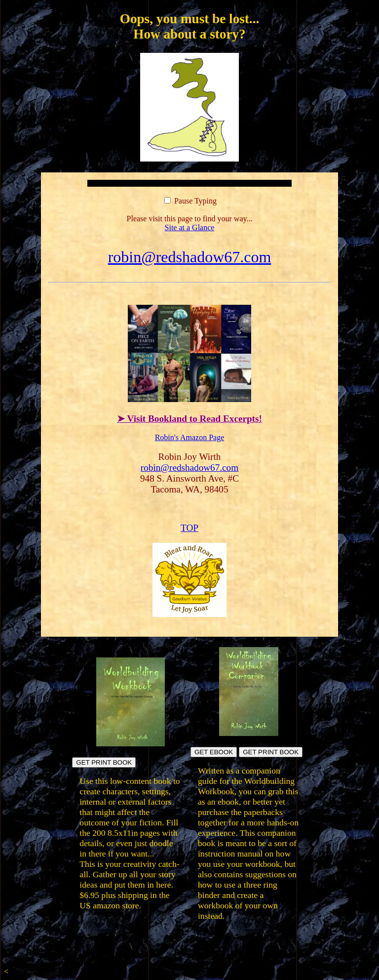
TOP (189, 528)
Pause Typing (190, 201)
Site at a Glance (190, 227)
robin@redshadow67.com (189, 257)
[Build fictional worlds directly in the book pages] (130, 743)
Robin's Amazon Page (190, 437)
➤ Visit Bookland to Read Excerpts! (189, 418)
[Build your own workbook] (248, 733)
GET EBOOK (213, 752)
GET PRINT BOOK (104, 762)
